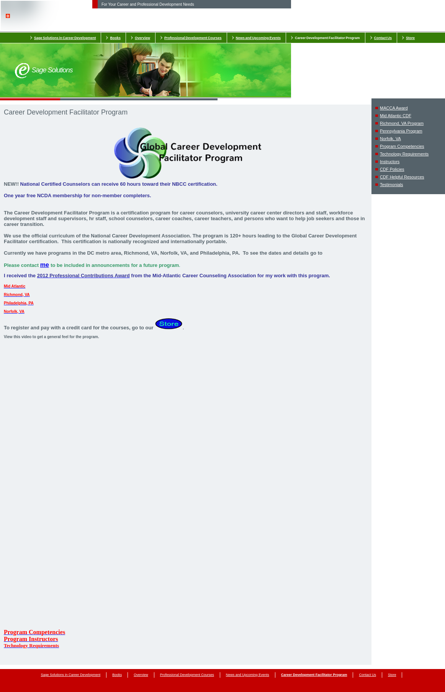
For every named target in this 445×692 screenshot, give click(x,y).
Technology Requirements (404, 154)
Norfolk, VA (390, 138)
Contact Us (383, 38)
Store (410, 38)
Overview (142, 38)
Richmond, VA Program (402, 123)
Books (115, 38)
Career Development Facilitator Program (327, 38)
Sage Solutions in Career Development (65, 38)
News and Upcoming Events (258, 38)
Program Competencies (402, 146)
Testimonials (391, 184)
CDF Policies (392, 169)
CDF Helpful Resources (402, 177)
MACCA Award (394, 108)
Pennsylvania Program (401, 131)
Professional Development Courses (193, 38)
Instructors (389, 161)
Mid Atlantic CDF (395, 115)
